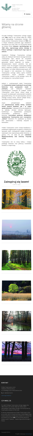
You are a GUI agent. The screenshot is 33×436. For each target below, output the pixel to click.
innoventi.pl (29, 434)
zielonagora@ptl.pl (6, 395)
